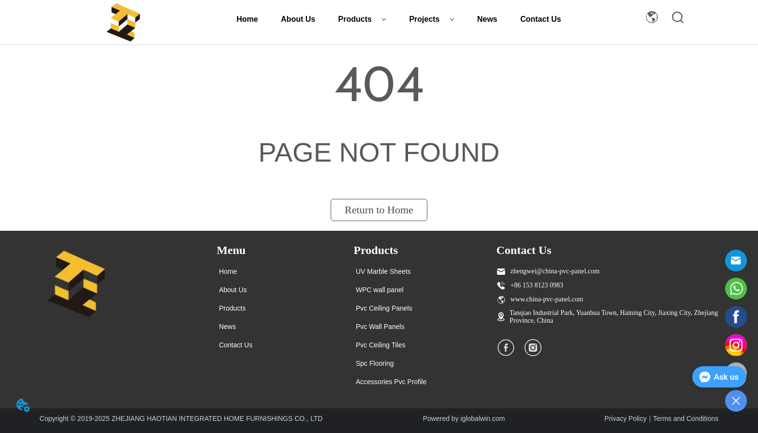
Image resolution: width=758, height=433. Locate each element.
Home (247, 19)
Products (362, 19)
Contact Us (540, 19)
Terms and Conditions (685, 418)
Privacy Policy (625, 418)
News (487, 19)
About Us (298, 19)
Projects (431, 19)
